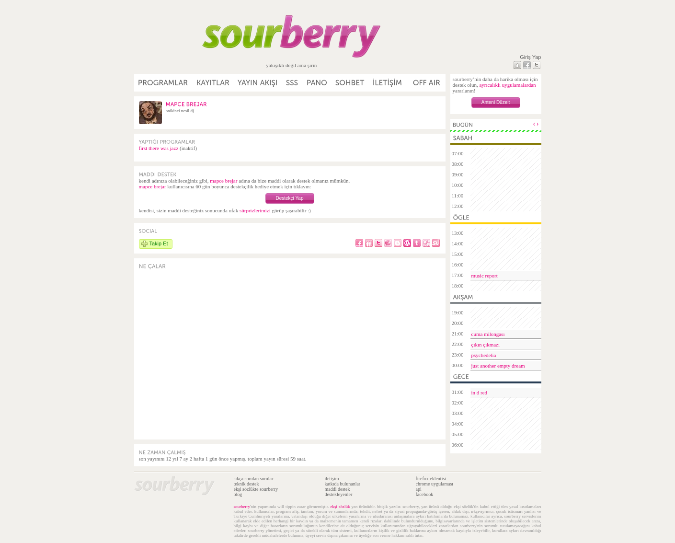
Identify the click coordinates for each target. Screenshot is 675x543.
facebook (425, 494)
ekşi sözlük (340, 506)
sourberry (242, 506)
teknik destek (246, 483)
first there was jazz (159, 148)
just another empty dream (498, 366)
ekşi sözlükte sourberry (256, 489)
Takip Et (158, 243)
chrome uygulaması (435, 483)
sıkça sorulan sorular (254, 478)
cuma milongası (488, 334)
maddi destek (337, 489)
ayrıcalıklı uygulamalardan (507, 85)
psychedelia (483, 355)
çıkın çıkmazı (485, 344)
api (419, 489)
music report (484, 275)
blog (238, 494)
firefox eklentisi (431, 478)
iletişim (332, 478)
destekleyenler (339, 494)
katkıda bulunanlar (343, 483)
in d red (479, 392)
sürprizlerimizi (255, 210)
